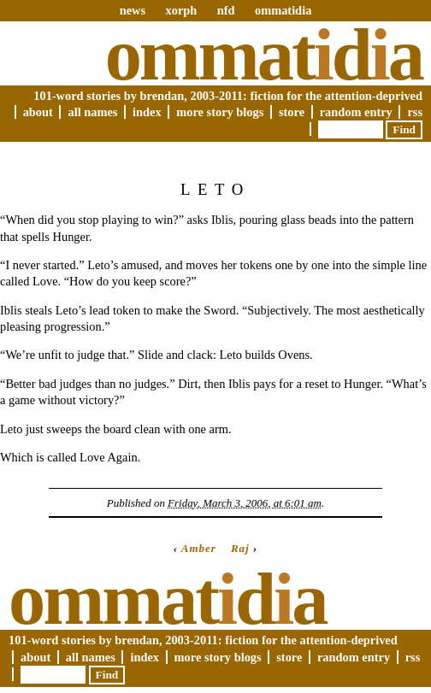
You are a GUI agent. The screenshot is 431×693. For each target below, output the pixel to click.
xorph (181, 10)
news (132, 10)
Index (147, 112)
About (38, 112)
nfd (226, 10)
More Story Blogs (219, 112)
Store (291, 112)
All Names (92, 112)
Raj (240, 548)
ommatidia (283, 10)
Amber (198, 548)
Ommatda (263, 55)
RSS (414, 112)
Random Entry (356, 112)
